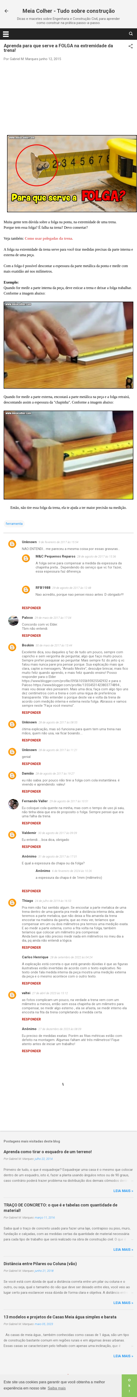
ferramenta (14, 524)
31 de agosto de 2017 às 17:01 (57, 856)
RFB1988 (43, 588)
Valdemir (29, 833)
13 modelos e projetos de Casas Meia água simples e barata (60, 1317)
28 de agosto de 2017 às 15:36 (96, 556)
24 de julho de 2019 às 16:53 (53, 901)
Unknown (29, 542)
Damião (28, 773)
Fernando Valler (35, 801)
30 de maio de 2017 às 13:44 (54, 645)
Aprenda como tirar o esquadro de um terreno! (48, 1151)
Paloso (27, 618)
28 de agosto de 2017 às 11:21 (58, 750)
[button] (130, 46)
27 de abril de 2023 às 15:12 (50, 993)
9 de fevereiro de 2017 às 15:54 (58, 542)
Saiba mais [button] (57, 1388)
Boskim (28, 645)
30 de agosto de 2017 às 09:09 (57, 833)
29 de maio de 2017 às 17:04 (53, 617)
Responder (31, 608)
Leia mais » (123, 1191)
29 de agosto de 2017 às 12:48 (71, 588)
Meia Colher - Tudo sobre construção (68, 11)
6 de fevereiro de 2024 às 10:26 (72, 871)
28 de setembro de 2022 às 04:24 (71, 957)
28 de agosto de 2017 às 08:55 (58, 722)
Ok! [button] (129, 1385)
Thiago (27, 901)
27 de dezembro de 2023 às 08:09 (59, 1029)
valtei (26, 993)
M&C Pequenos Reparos (55, 556)
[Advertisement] (68, 98)
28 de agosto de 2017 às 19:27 (55, 773)
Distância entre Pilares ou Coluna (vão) (40, 1263)
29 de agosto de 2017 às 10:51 (69, 801)
